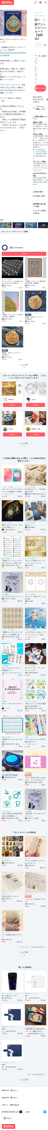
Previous (3, 23)
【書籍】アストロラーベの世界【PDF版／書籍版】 (12, 316)
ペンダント (5, 348)
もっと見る (24, 445)
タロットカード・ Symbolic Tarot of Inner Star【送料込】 (12, 282)
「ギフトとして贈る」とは (40, 108)
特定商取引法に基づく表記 (39, 205)
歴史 (26, 279)
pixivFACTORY (37, 177)
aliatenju (11, 399)
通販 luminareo (16, 247)
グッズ (37, 13)
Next (23, 23)
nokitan (10, 429)
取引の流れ (39, 192)
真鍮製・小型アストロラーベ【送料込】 (11, 354)
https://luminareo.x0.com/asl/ (11, 90)
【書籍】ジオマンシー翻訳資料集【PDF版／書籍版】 (35, 282)
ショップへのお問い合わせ (39, 212)
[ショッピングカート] (40, 2)
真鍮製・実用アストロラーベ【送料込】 (34, 318)
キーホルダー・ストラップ (33, 312)
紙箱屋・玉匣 (36, 429)
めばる (34, 399)
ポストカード (39, 16)
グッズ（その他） (7, 279)
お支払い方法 (40, 196)
